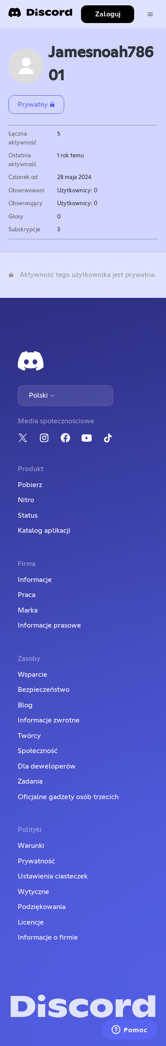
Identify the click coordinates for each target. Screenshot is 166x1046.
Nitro (26, 499)
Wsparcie (32, 674)
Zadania (30, 781)
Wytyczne (33, 891)
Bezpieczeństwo (43, 689)
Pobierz (30, 484)
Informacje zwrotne (49, 720)
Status (28, 515)
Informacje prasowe (49, 625)
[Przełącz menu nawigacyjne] (150, 14)
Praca (26, 594)
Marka (28, 610)
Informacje (35, 579)
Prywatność (36, 861)
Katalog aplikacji (44, 530)
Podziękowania (42, 906)
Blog (25, 705)
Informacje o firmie (48, 937)
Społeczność (38, 750)
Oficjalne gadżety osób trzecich (68, 796)
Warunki (31, 845)
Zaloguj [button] (107, 14)
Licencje (31, 922)
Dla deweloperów (47, 766)
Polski (42, 395)
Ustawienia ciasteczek (53, 876)
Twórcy (29, 735)
